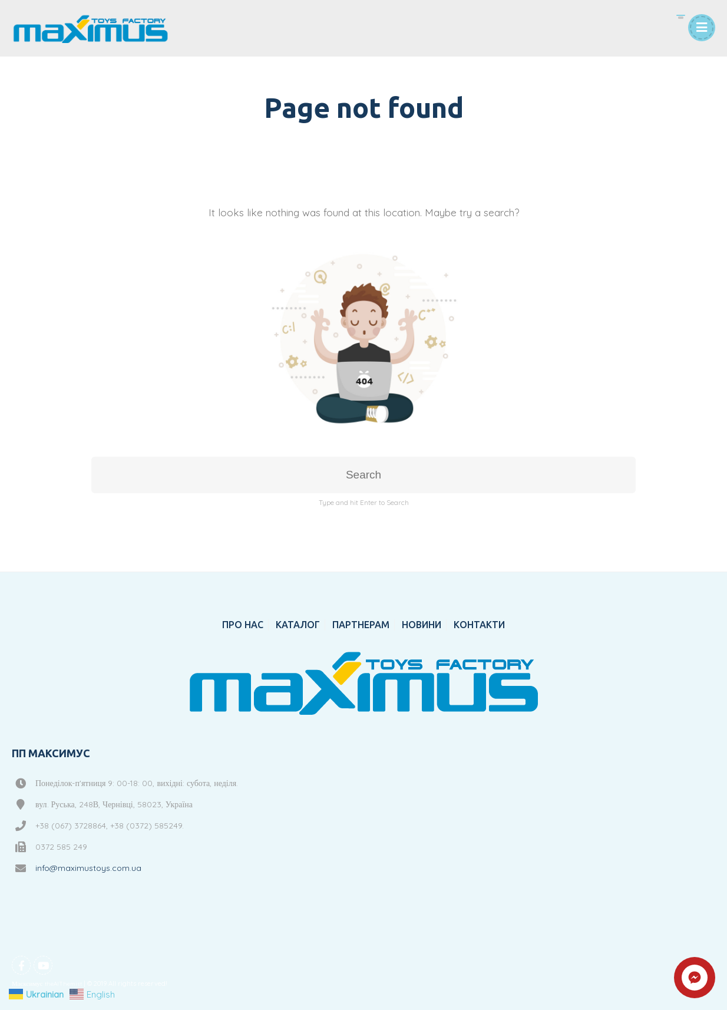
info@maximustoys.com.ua (88, 868)
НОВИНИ (421, 624)
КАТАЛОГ (298, 624)
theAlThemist (63, 984)
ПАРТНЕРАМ (360, 624)
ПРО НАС (242, 624)
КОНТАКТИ (479, 624)
